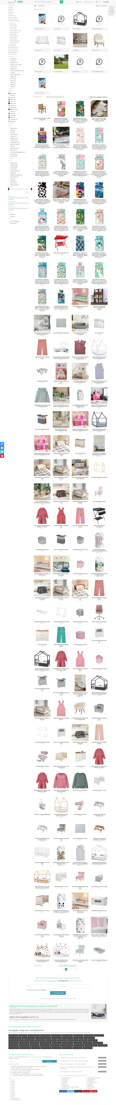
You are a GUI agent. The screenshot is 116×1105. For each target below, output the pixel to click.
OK (58, 561)
